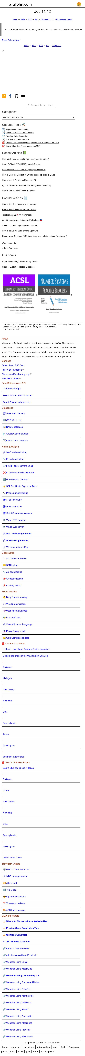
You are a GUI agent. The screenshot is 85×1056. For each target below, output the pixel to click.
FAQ (35, 1052)
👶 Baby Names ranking (15, 598)
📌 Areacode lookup (13, 580)
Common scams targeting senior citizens (20, 226)
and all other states (12, 858)
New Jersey (9, 690)
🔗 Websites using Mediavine (17, 970)
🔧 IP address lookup (13, 460)
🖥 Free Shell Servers (14, 414)
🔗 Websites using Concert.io (17, 1017)
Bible (23, 19)
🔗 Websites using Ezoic (15, 963)
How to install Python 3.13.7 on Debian (19, 211)
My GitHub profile (10, 379)
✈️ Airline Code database (15, 441)
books (20, 1052)
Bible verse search (64, 19)
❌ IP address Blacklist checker (18, 473)
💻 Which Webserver (13, 528)
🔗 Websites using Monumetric (18, 997)
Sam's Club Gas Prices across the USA (23, 147)
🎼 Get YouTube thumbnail (16, 870)
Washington (9, 746)
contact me (28, 1048)
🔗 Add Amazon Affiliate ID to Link (20, 956)
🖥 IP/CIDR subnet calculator (17, 514)
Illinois (6, 791)
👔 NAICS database (13, 428)
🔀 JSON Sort (10, 884)
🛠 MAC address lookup (15, 453)
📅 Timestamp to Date (14, 904)
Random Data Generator (16, 137)
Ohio (5, 713)
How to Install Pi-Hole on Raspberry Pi (19, 181)
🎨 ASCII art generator (14, 911)
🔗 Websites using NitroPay (17, 990)
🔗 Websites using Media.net (17, 1024)
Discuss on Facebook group (15, 375)
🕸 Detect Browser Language (17, 625)
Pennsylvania (9, 724)
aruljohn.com (20, 4)
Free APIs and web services (17, 403)
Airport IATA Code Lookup (17, 130)
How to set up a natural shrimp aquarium (20, 232)
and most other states (13, 758)
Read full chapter (10, 40)
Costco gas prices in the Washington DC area (25, 657)
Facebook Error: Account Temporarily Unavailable (23, 171)
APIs (12, 1052)
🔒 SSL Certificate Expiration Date (20, 487)
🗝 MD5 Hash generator (15, 877)
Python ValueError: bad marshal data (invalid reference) (26, 186)
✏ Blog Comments (10, 249)
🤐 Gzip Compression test (16, 639)
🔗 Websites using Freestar (16, 1031)
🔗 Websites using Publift (15, 1010)
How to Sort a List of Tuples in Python (18, 192)
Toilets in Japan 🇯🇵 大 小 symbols (17, 216)
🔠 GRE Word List (12, 421)
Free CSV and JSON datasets (18, 396)
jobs (28, 1052)
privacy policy (47, 1052)
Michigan (7, 679)
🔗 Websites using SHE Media (18, 1037)
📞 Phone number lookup (15, 494)
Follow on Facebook (12, 371)
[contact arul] (23, 96)
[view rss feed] (4, 96)
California (7, 668)
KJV (30, 19)
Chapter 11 (46, 19)
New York (7, 701)
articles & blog (44, 1048)
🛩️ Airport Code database (15, 435)
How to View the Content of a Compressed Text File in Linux (28, 176)
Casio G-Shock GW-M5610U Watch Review (21, 165)
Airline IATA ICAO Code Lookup (19, 134)
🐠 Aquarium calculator (14, 897)
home (14, 19)
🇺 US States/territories (14, 559)
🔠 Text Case (9, 891)
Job (36, 19)
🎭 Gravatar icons (12, 618)
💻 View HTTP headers (14, 521)
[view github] (16, 96)
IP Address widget (12, 389)
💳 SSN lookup (10, 566)
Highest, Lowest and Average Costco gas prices (26, 650)
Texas (6, 735)
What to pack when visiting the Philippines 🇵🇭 (22, 221)
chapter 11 (56, 46)
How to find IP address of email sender (19, 205)
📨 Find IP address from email (18, 467)
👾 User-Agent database (15, 612)
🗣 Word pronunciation (14, 605)
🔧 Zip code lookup (12, 573)
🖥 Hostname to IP (12, 507)
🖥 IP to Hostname (12, 501)
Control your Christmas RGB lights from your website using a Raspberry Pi (34, 237)
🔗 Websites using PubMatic (17, 1003)
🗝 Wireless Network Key (15, 548)
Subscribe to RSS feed (13, 366)
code (55, 1048)
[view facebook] (10, 96)
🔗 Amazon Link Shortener (16, 949)
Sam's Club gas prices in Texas (18, 769)
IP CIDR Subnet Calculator (17, 140)
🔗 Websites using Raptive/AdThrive (21, 983)
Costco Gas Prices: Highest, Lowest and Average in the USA (32, 144)
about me (15, 1048)
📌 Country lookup (12, 586)
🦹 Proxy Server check (14, 632)
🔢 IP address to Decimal (15, 480)
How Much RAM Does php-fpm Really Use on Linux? (25, 160)
